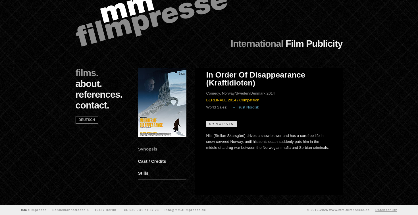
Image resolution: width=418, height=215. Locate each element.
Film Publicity (287, 43)
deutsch (87, 120)
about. (89, 83)
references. (99, 94)
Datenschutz (386, 210)
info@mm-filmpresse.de (185, 210)
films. (87, 73)
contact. (92, 105)
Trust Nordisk (248, 107)
